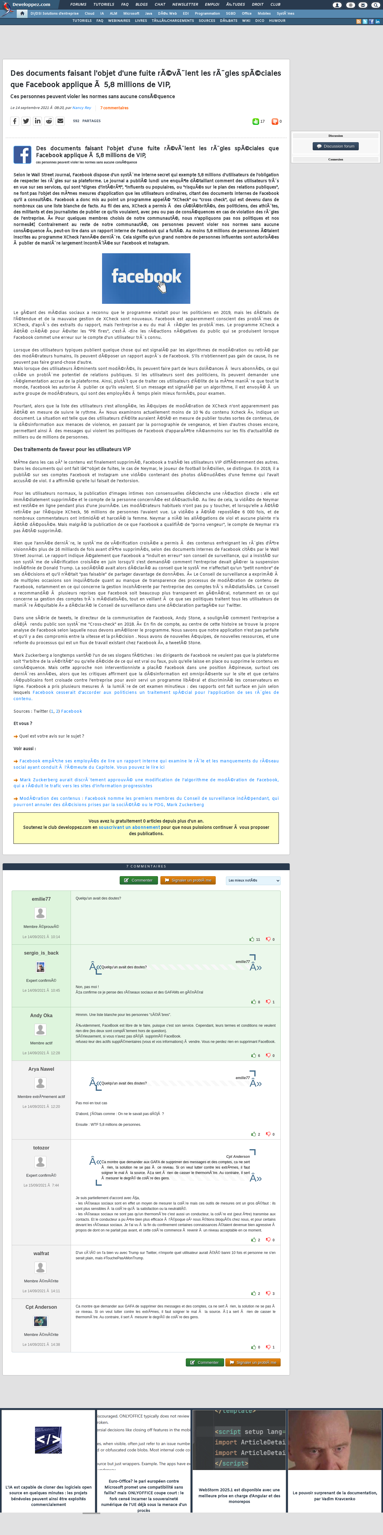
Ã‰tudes (235, 4)
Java (148, 14)
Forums (78, 4)
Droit (257, 4)
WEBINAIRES (119, 21)
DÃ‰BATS (228, 21)
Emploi (212, 4)
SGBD (231, 14)
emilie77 (41, 899)
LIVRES (141, 21)
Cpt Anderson (41, 1307)
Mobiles (264, 14)
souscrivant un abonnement (129, 828)
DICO (259, 21)
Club (275, 4)
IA (102, 14)
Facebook (71, 712)
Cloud (89, 14)
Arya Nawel (41, 1069)
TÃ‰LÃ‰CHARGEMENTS (173, 21)
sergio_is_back (41, 952)
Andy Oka (41, 1015)
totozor (41, 1147)
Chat (160, 4)
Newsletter (185, 4)
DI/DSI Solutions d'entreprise (55, 14)
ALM (113, 14)
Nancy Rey (81, 108)
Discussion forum (336, 146)
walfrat (41, 1253)
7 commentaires (114, 108)
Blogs (141, 4)
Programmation (207, 14)
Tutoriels (104, 4)
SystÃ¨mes (285, 14)
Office (247, 14)
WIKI (246, 21)
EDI (186, 14)
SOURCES (207, 21)
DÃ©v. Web (167, 14)
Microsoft (131, 14)
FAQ (125, 4)
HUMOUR (277, 21)
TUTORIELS (82, 21)
